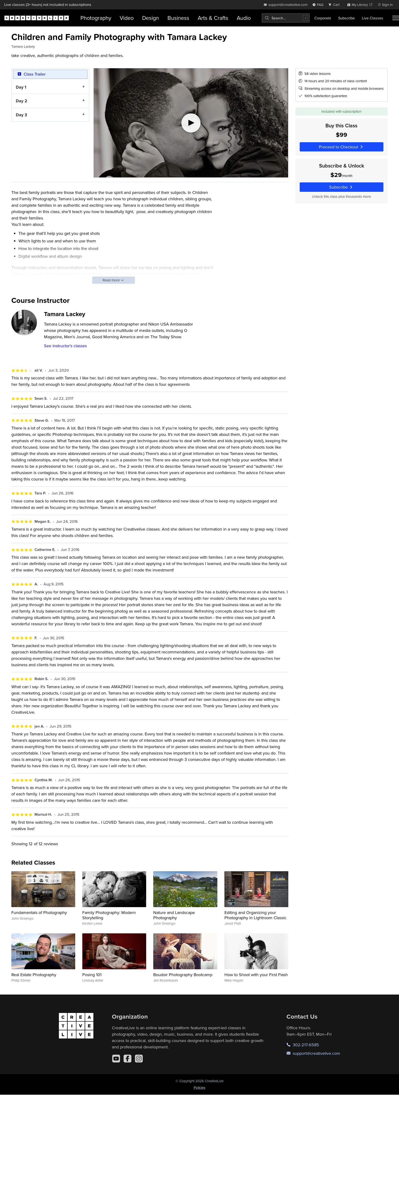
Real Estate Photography (33, 975)
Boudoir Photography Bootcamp (182, 975)
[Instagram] (139, 1058)
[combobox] (285, 18)
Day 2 (21, 101)
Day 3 (21, 114)
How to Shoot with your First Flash (256, 975)
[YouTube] (116, 1058)
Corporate (322, 18)
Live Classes (372, 18)
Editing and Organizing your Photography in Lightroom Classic (255, 915)
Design (150, 18)
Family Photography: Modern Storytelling (109, 915)
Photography (95, 18)
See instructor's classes (65, 346)
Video (127, 18)
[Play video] (191, 122)
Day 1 (21, 87)
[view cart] (335, 4)
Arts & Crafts (213, 18)
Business (178, 18)
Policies (199, 1087)
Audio (244, 18)
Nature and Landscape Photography (174, 915)
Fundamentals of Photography (39, 912)
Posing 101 (91, 975)
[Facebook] (127, 1058)
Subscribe (346, 18)
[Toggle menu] (395, 18)
